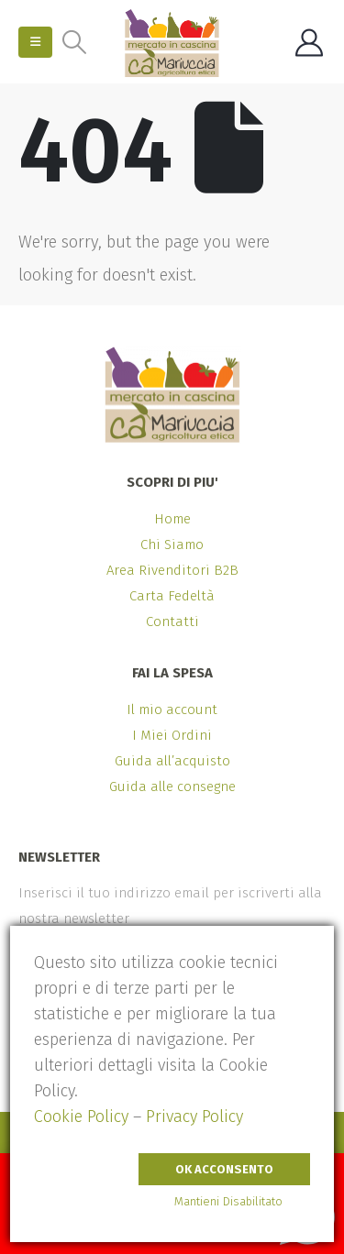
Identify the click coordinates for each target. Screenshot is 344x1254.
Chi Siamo (172, 544)
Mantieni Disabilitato (228, 1201)
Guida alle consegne (172, 786)
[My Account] (309, 43)
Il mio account (172, 709)
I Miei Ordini (172, 735)
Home (172, 519)
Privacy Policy (194, 1116)
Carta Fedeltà (172, 596)
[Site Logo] (172, 43)
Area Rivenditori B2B (172, 570)
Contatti (172, 621)
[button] (35, 42)
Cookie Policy (81, 1116)
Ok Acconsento (224, 1169)
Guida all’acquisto (172, 761)
